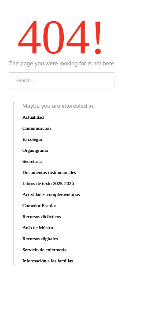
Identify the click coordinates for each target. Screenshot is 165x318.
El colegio (32, 139)
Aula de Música (37, 227)
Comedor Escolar (39, 205)
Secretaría (32, 161)
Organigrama (35, 150)
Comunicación (36, 128)
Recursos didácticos (41, 216)
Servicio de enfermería (44, 249)
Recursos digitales (40, 238)
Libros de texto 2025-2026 (48, 183)
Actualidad (33, 117)
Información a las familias (47, 260)
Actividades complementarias (51, 194)
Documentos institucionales (49, 172)
